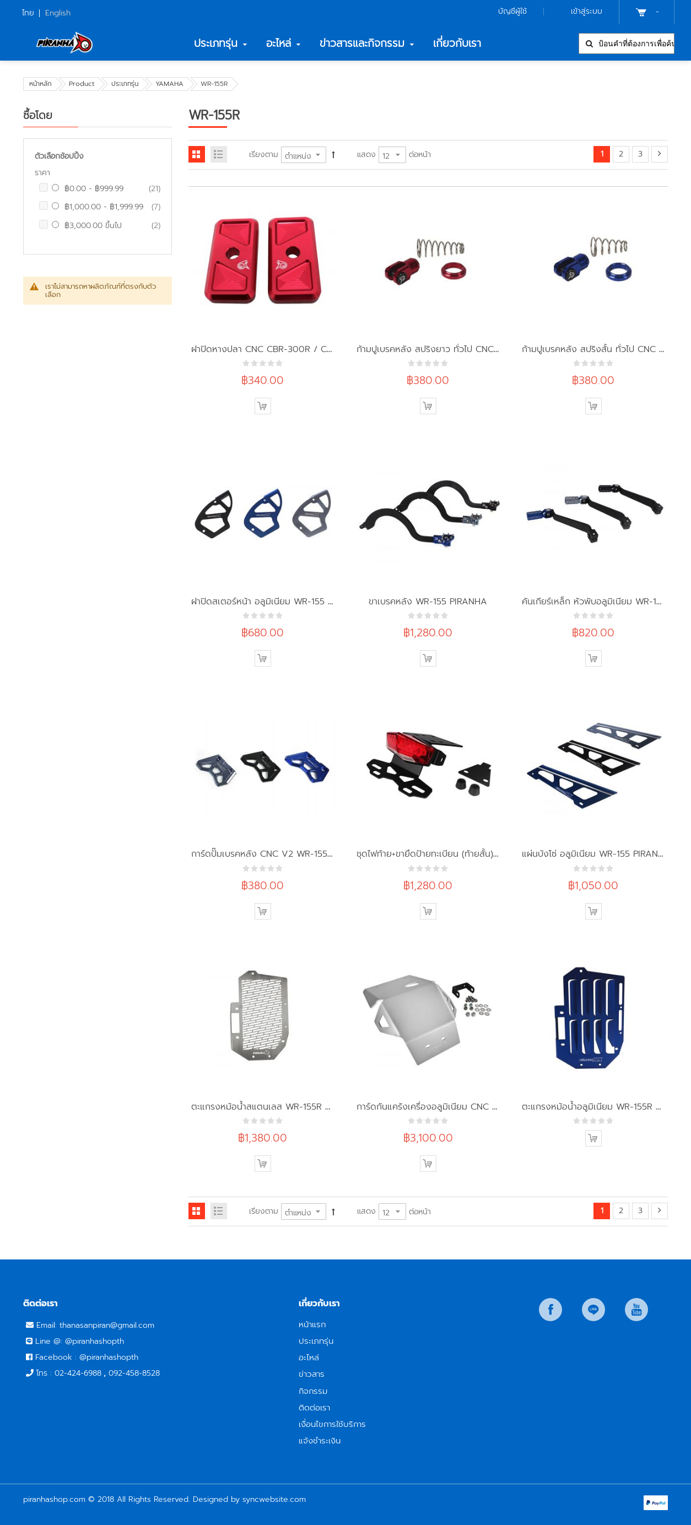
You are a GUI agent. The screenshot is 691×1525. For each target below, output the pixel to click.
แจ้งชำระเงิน (320, 1440)
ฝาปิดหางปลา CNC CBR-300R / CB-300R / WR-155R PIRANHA (318, 349)
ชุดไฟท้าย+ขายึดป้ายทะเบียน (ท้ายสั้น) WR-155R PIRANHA (465, 854)
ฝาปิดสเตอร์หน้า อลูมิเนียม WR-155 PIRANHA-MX (286, 601)
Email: (48, 1325)
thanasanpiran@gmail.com (107, 1325)
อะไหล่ (309, 1357)
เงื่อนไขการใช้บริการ (332, 1424)
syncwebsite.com (274, 1499)
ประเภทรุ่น (124, 84)
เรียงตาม (263, 154)
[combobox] (626, 43)
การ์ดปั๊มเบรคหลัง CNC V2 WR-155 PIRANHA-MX (288, 854)
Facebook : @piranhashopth (86, 1357)
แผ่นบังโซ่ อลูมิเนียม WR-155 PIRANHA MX (604, 854)
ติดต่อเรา (314, 1407)
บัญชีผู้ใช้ (512, 11)
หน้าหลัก (40, 84)
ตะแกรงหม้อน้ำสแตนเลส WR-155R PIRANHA (277, 1106)
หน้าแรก (312, 1324)
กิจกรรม (313, 1391)
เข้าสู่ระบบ (586, 11)
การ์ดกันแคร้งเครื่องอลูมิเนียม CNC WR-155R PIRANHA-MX (471, 1106)
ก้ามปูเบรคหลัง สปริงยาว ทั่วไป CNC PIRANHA (446, 349)
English (58, 13)
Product (81, 84)
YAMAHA (169, 84)
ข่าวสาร (312, 1373)
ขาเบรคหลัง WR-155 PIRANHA (428, 601)
